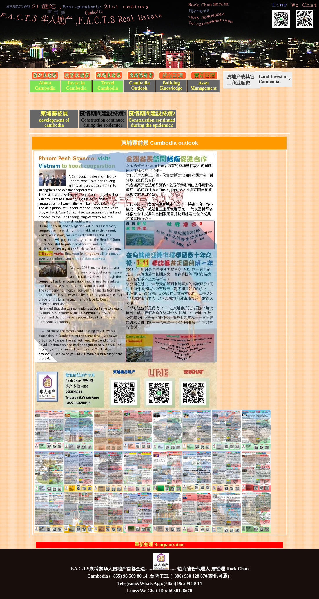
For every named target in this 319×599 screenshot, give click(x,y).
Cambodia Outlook (139, 85)
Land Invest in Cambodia (273, 79)
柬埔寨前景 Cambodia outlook (159, 143)
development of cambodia (54, 122)
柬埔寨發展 (54, 114)
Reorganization (169, 544)
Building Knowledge (171, 85)
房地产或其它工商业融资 (241, 79)
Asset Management (204, 85)
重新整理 (144, 544)
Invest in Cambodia (76, 85)
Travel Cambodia (107, 85)
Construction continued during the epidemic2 (151, 122)
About (45, 82)
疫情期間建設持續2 (151, 114)
